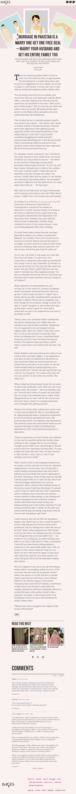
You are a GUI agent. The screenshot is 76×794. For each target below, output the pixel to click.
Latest (55, 676)
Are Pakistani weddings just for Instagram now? (55, 646)
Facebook (38, 779)
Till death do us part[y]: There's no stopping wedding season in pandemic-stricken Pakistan (38, 648)
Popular (61, 676)
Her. (16, 614)
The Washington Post (46, 202)
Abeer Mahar (39, 67)
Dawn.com (30, 790)
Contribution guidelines (36, 785)
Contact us (31, 779)
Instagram (52, 779)
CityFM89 (37, 790)
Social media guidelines (35, 782)
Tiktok (59, 779)
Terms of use (57, 782)
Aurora (44, 790)
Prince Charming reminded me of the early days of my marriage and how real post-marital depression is (20, 648)
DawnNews (50, 790)
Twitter (45, 779)
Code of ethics (48, 782)
